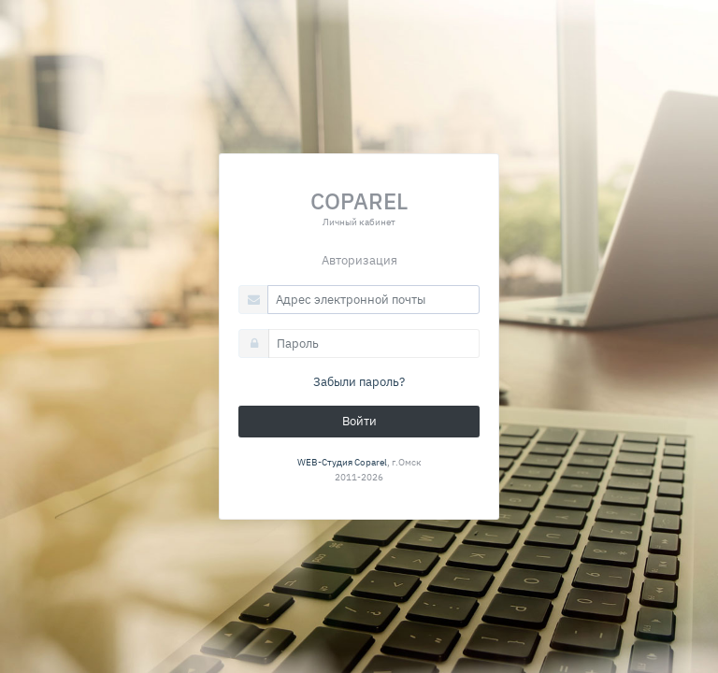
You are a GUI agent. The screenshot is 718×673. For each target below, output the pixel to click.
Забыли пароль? (359, 382)
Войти (359, 421)
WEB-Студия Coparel (342, 461)
